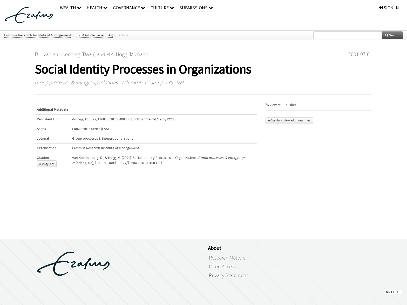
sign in (389, 8)
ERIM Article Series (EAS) (95, 35)
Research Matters (227, 258)
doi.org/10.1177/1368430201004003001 (102, 119)
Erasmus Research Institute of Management (37, 35)
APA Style (46, 164)
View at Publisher (281, 105)
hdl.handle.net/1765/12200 (154, 119)
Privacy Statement (228, 275)
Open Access (222, 267)
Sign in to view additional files (289, 120)
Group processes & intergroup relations (76, 83)
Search (392, 35)
